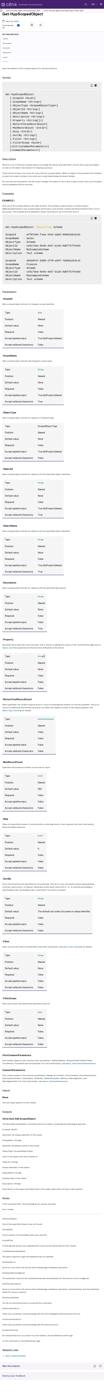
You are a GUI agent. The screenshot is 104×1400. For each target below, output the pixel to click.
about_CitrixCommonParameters (81, 1063)
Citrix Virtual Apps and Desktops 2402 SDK (63, 10)
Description (9, 43)
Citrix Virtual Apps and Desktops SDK (23, 10)
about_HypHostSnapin (15, 1356)
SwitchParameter (46, 719)
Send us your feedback (13, 1376)
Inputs (7, 57)
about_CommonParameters (55, 1081)
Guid (40, 313)
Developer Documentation (26, 5)
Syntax (7, 38)
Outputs (7, 62)
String (40, 369)
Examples (8, 48)
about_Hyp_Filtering (11, 710)
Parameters (9, 52)
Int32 (40, 776)
